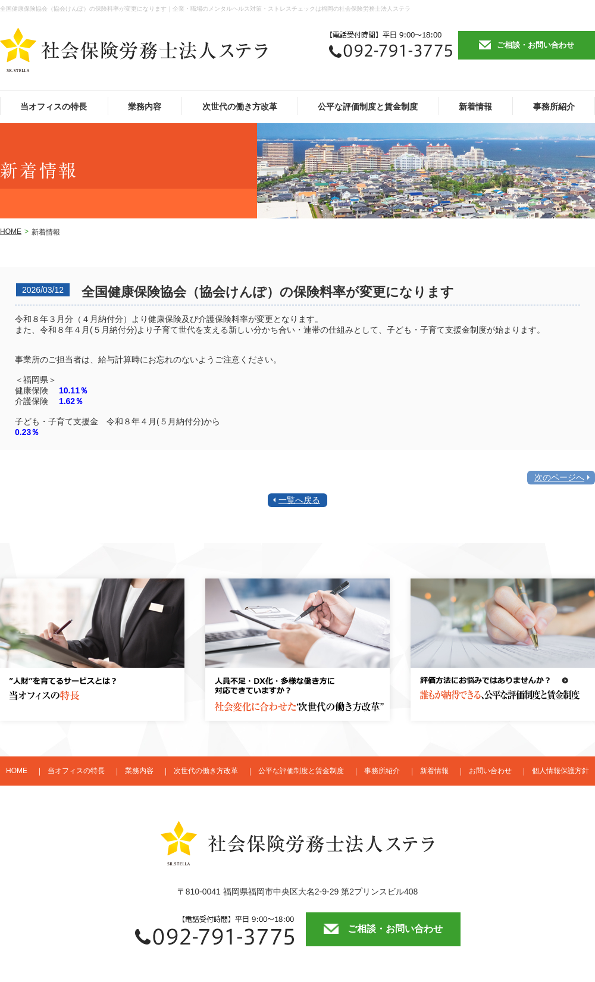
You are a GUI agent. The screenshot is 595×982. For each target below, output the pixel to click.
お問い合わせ (490, 771)
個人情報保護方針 (560, 771)
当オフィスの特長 (53, 106)
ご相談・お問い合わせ (535, 44)
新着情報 (475, 106)
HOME (10, 231)
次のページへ (559, 477)
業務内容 (144, 106)
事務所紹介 (554, 106)
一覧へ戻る (299, 500)
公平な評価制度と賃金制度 (368, 106)
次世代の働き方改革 (239, 106)
